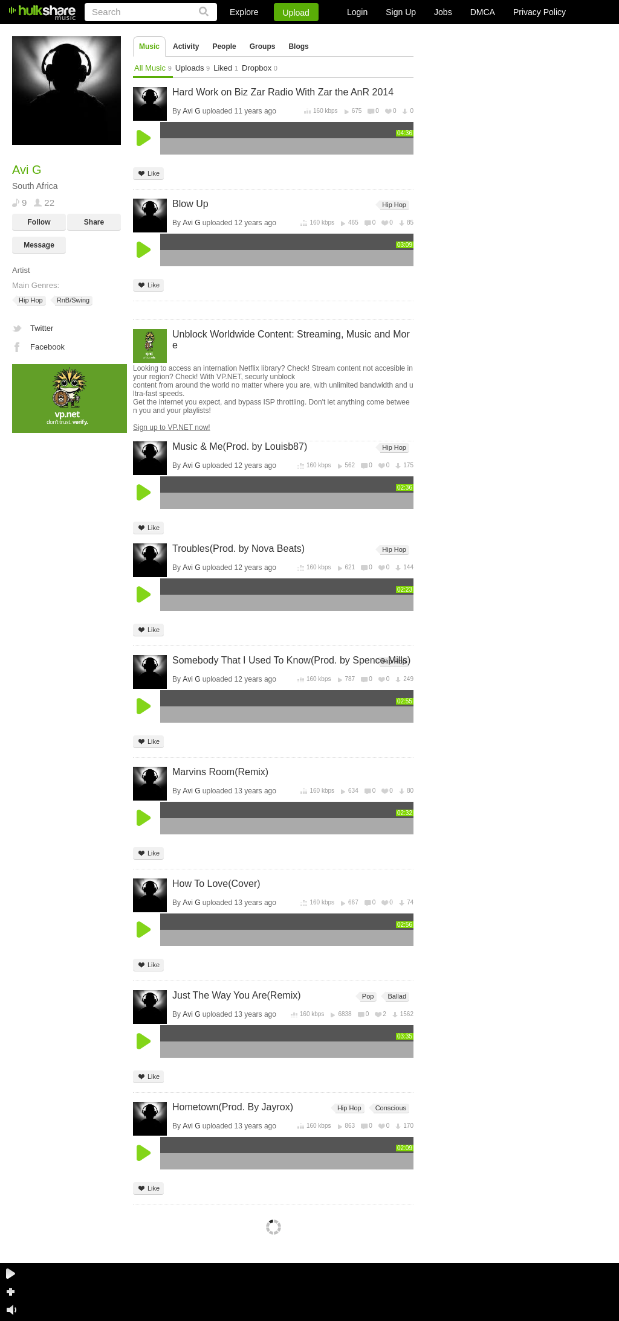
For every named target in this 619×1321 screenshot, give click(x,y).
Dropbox (259, 67)
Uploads (192, 67)
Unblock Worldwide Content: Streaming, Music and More (291, 339)
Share (94, 222)
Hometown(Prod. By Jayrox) (232, 1107)
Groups (263, 46)
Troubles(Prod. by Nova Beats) (238, 548)
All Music (153, 67)
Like (148, 173)
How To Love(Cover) (216, 883)
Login (357, 12)
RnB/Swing (72, 300)
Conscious (390, 1108)
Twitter (41, 328)
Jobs (443, 12)
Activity (186, 46)
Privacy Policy (539, 12)
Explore (244, 12)
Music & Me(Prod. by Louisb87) (239, 446)
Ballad (396, 996)
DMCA (482, 12)
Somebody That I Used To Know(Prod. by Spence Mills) (291, 660)
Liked (225, 67)
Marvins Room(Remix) (220, 772)
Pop (367, 996)
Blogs (298, 46)
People (224, 46)
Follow (39, 222)
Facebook (47, 346)
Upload (296, 13)
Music (149, 46)
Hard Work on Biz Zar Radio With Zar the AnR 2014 (283, 92)
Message (39, 245)
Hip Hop (30, 300)
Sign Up (401, 12)
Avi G (191, 111)
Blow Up (190, 204)
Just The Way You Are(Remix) (236, 995)
